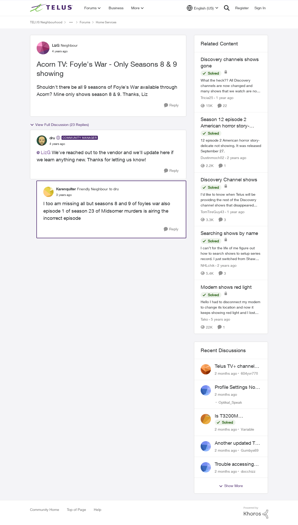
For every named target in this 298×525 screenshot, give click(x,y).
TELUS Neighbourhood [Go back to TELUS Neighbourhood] (46, 22)
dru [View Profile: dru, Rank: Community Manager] (52, 138)
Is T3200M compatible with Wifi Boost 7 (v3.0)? (236, 416)
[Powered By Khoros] (256, 513)
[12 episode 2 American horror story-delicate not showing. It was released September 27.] (231, 146)
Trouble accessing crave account (234, 464)
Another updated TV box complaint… (236, 443)
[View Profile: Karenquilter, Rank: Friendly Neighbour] (48, 192)
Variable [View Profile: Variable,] (247, 429)
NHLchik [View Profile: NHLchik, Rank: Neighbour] (207, 265)
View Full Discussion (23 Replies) (59, 124)
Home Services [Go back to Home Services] (106, 22)
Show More (231, 485)
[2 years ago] (235, 158)
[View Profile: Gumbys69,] (206, 446)
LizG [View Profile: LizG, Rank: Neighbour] (55, 45)
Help (97, 509)
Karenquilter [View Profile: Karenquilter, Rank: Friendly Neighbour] (66, 189)
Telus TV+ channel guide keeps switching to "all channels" (234, 366)
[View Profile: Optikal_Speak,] (206, 390)
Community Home (44, 509)
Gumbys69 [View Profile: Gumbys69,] (250, 450)
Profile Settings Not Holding (236, 387)
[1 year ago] (223, 97)
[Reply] (171, 105)
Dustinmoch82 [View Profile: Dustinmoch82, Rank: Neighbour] (212, 158)
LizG (45, 152)
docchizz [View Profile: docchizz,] (248, 471)
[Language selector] (202, 8)
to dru (114, 189)
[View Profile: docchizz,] (206, 467)
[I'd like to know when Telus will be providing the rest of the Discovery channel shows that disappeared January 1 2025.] (231, 199)
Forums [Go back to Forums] (85, 22)
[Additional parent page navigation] (71, 22)
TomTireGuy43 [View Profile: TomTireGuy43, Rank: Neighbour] (212, 211)
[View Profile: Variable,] (206, 419)
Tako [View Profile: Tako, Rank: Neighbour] (204, 319)
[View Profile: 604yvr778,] (206, 369)
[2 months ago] (226, 373)
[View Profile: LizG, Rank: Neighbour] (43, 48)
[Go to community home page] (52, 8)
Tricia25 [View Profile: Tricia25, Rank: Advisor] (207, 97)
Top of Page (76, 509)
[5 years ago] (219, 319)
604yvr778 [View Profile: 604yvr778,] (249, 373)
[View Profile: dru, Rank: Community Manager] (42, 140)
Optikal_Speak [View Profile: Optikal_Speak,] (230, 402)
